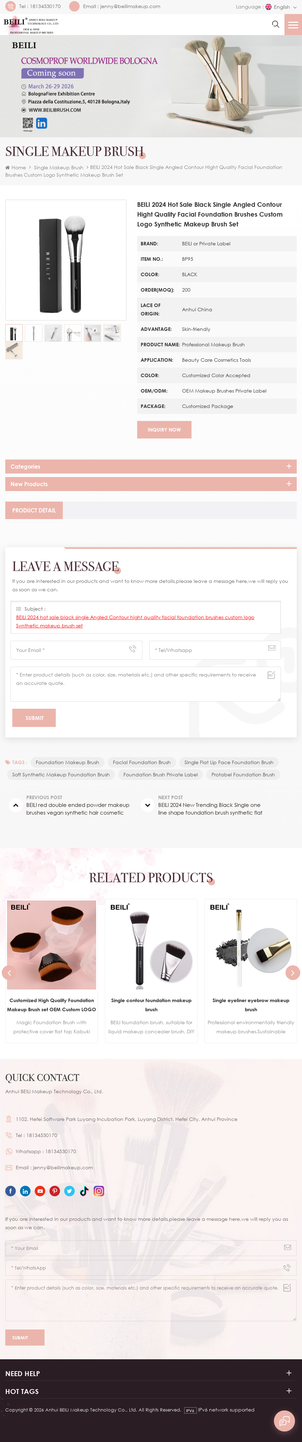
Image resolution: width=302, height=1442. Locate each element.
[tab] (34, 510)
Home (15, 167)
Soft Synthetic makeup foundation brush (61, 774)
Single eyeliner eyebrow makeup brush (251, 1004)
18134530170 (45, 6)
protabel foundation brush (243, 774)
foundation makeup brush (67, 762)
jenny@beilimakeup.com (130, 6)
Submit (25, 1338)
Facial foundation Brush (142, 762)
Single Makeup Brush (58, 167)
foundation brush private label (160, 774)
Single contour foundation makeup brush (151, 1004)
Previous (9, 972)
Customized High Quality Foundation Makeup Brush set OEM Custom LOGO (51, 1004)
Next (293, 972)
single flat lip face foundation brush (229, 762)
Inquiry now (164, 430)
